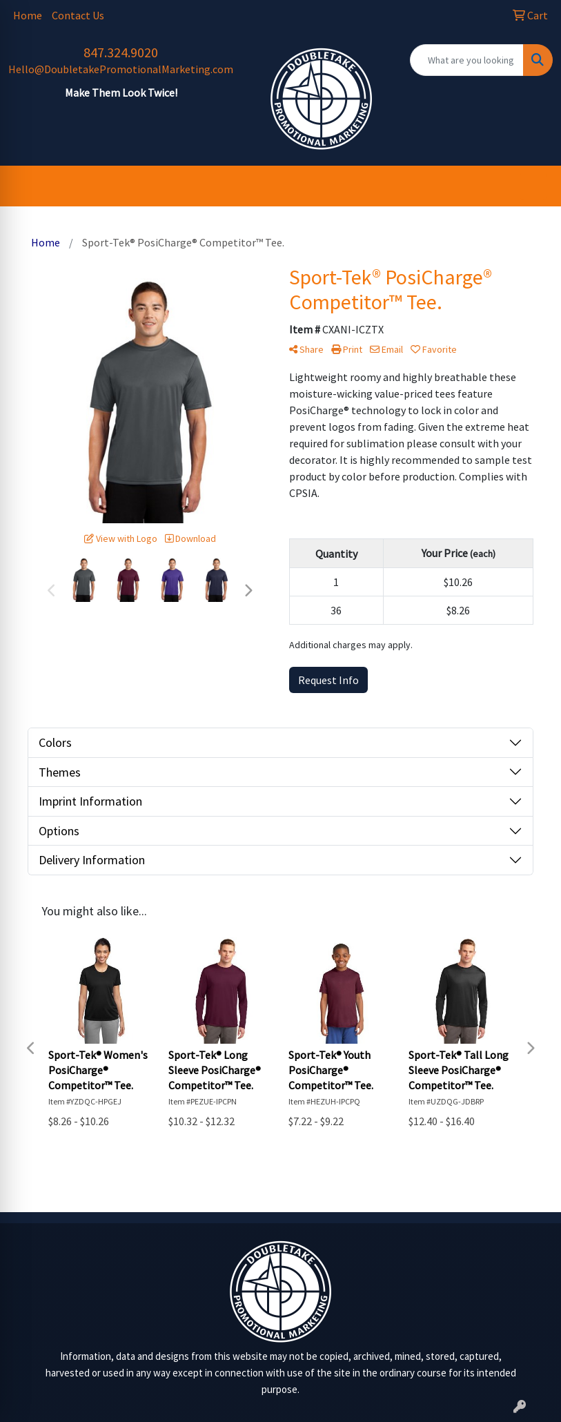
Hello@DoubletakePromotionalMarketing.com (120, 69)
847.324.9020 (120, 52)
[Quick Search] (467, 60)
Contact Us (78, 15)
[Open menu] (533, 186)
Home (27, 15)
